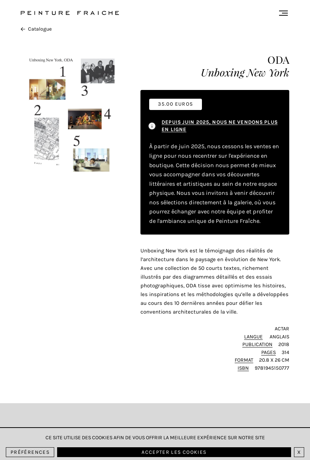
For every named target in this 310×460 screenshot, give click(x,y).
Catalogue (36, 29)
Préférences (30, 452)
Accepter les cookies (174, 452)
